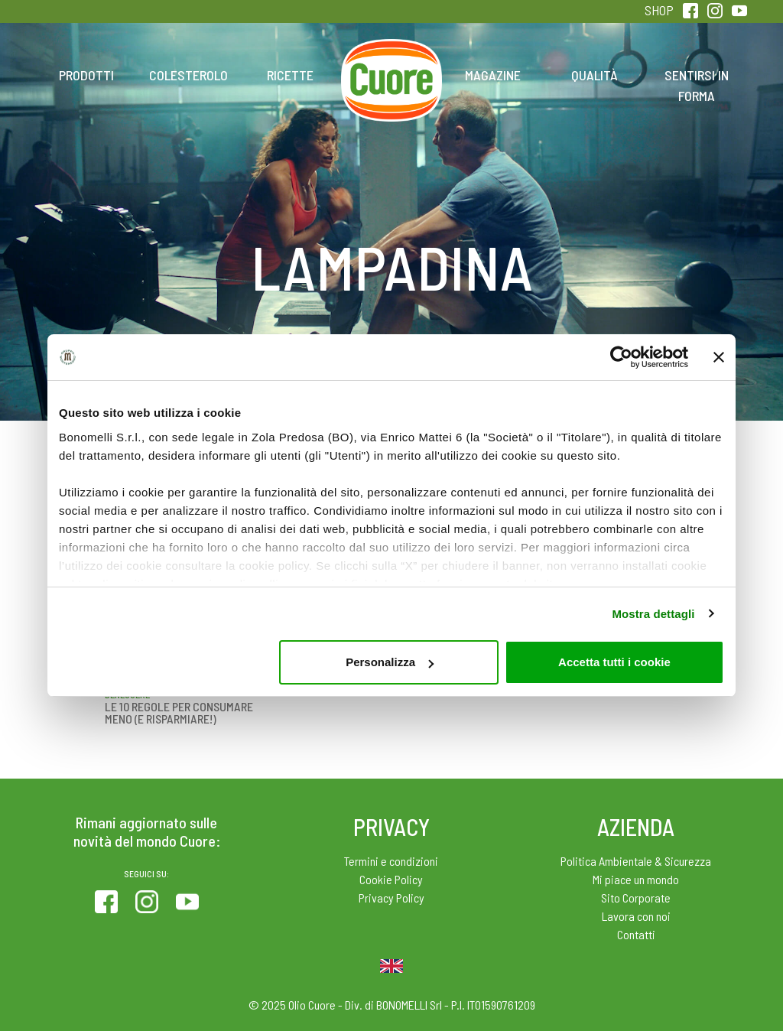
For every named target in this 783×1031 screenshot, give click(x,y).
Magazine (493, 75)
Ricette (290, 75)
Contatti (636, 934)
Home (391, 58)
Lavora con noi (636, 916)
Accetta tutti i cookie (614, 661)
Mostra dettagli (653, 613)
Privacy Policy (391, 897)
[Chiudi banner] (718, 357)
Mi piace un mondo (636, 879)
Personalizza (390, 661)
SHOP (659, 10)
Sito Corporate (636, 897)
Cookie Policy (391, 879)
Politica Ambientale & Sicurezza (635, 861)
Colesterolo (188, 75)
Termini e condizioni (391, 861)
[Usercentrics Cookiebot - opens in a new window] (621, 357)
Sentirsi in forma (696, 85)
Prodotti (86, 75)
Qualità (594, 75)
